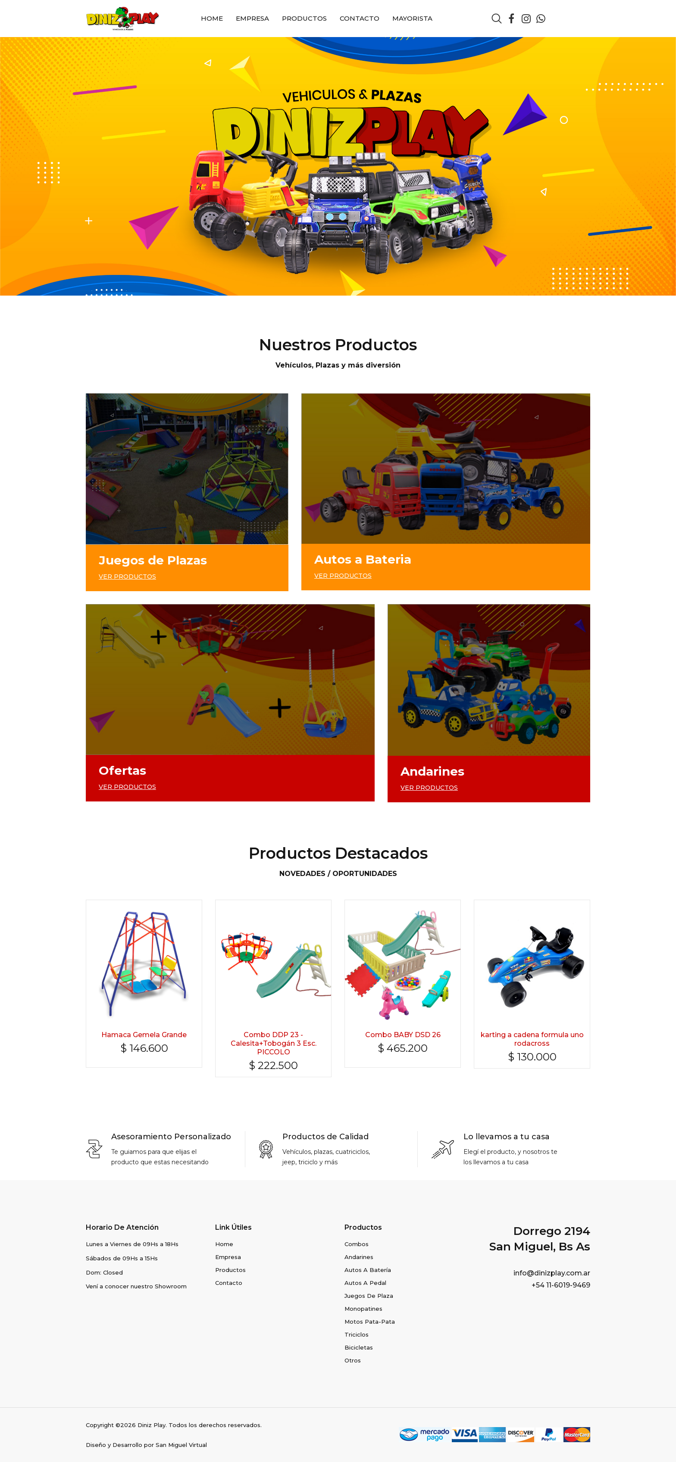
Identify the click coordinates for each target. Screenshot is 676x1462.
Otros (352, 1360)
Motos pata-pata (369, 1321)
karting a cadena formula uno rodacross (532, 1039)
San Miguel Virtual (181, 1444)
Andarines (358, 1256)
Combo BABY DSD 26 (403, 1035)
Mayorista (412, 18)
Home (212, 18)
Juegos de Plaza (368, 1295)
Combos (356, 1244)
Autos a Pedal (365, 1282)
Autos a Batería (367, 1269)
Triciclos (356, 1334)
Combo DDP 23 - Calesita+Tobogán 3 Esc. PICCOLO (273, 1043)
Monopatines (363, 1308)
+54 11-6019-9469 (561, 1285)
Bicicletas (358, 1347)
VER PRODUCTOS (127, 576)
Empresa (252, 18)
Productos (304, 18)
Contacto (359, 18)
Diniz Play (152, 1424)
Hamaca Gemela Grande (144, 1035)
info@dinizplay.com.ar (551, 1273)
